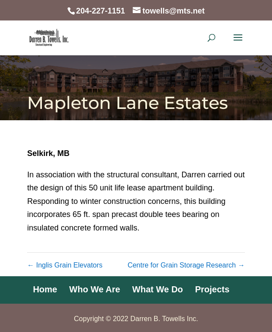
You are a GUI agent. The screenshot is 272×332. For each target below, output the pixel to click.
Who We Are (95, 289)
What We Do (157, 289)
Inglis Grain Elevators (65, 265)
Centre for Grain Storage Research (186, 265)
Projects (212, 289)
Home (45, 289)
